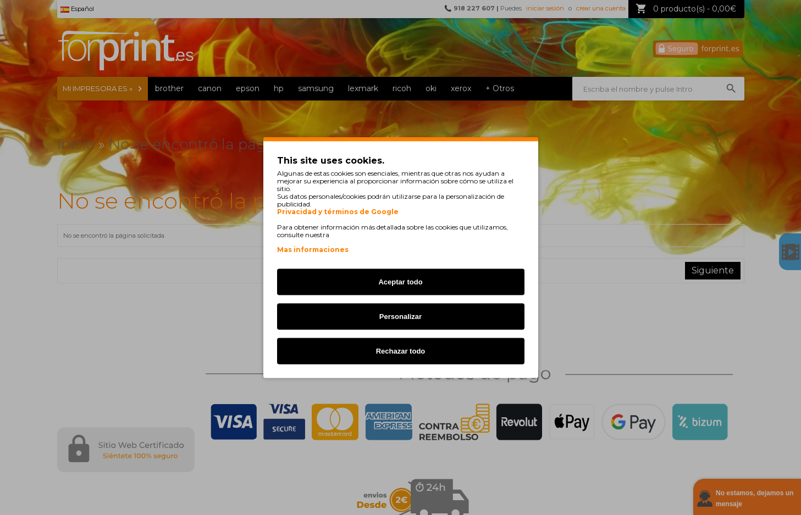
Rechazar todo (401, 351)
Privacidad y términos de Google (338, 212)
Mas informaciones (313, 249)
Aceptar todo (400, 282)
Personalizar (400, 316)
